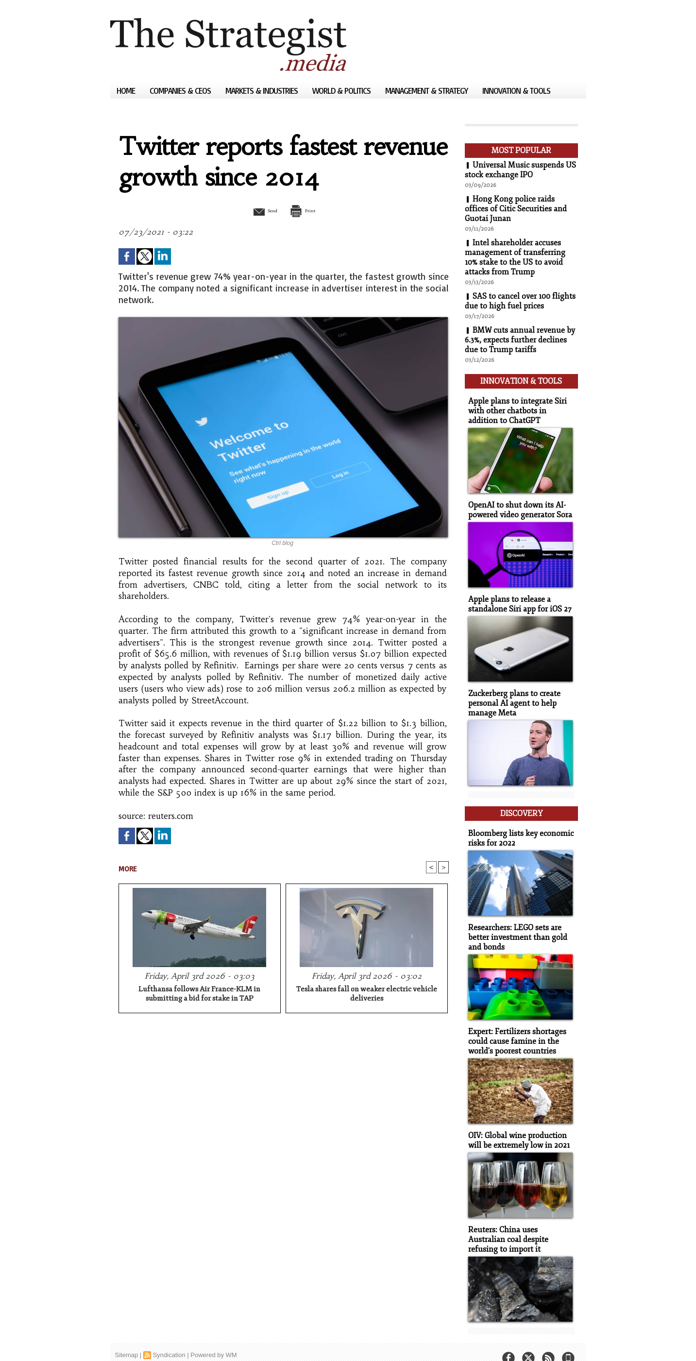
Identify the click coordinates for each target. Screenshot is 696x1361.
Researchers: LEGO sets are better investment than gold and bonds (514, 926)
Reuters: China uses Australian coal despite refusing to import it (519, 1224)
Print (308, 210)
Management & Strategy (427, 90)
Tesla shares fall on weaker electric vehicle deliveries (366, 995)
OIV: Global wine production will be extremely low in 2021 (516, 1126)
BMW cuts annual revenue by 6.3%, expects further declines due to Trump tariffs (520, 340)
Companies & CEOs (181, 90)
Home (127, 90)
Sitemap (126, 1339)
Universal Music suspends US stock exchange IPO (520, 170)
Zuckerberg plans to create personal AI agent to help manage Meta (512, 697)
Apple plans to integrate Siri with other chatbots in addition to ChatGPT (519, 408)
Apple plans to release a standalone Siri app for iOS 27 (516, 599)
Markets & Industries (262, 90)
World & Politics (342, 90)
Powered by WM (213, 1339)
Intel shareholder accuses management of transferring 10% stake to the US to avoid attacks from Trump (515, 257)
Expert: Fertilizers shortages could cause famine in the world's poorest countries (514, 1028)
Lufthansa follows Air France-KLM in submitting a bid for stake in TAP (199, 995)
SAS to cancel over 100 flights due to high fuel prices (521, 301)
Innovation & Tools (516, 90)
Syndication (169, 1339)
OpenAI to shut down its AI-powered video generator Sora (517, 505)
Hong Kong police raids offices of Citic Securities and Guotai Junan (516, 208)
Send (259, 210)
